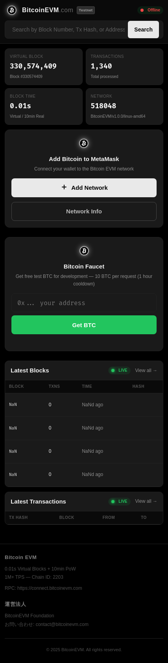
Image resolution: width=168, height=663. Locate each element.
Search (143, 29)
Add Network (84, 188)
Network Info (84, 211)
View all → (146, 370)
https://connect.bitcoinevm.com (49, 588)
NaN (13, 404)
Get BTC (84, 325)
